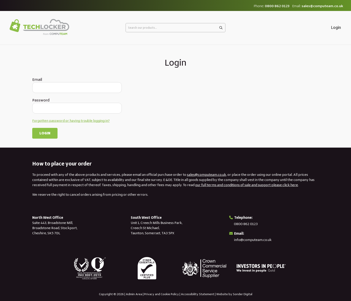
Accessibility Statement (197, 294)
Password (40, 100)
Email (37, 79)
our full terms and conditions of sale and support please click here (246, 184)
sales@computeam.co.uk (322, 6)
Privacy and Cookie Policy (161, 294)
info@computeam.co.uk (253, 239)
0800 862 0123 (277, 6)
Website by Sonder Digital (234, 294)
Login (336, 27)
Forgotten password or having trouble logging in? (71, 120)
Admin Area (134, 294)
